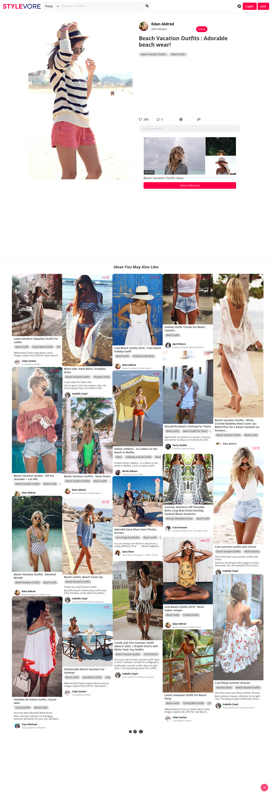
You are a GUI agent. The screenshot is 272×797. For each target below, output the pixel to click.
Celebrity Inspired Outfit (138, 451)
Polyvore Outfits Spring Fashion (188, 343)
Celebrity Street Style (132, 469)
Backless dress (224, 680)
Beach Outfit (178, 54)
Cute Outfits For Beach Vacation (88, 390)
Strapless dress (102, 370)
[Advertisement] (190, 86)
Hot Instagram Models (127, 534)
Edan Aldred (162, 23)
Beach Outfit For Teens (195, 429)
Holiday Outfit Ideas (143, 351)
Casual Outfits (22, 701)
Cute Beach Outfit (92, 673)
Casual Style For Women (34, 721)
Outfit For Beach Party (183, 447)
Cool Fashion (151, 649)
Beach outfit (21, 342)
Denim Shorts (252, 544)
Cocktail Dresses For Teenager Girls (187, 528)
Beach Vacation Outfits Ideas (164, 178)
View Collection (190, 185)
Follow (202, 29)
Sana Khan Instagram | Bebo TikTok (136, 553)
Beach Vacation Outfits (153, 54)
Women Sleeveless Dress (179, 515)
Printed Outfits (191, 610)
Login (250, 6)
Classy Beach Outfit (42, 342)
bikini (119, 451)
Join (263, 6)
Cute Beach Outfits (31, 360)
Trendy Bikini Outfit (193, 699)
